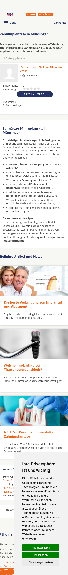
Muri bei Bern (11, 488)
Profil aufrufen (35, 94)
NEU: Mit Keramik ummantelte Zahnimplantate (28, 434)
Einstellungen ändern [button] (41, 562)
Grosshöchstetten (13, 480)
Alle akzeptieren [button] (41, 547)
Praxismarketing (13, 566)
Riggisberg (9, 491)
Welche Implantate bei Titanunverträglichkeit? (23, 367)
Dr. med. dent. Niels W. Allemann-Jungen (41, 68)
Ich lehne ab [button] (41, 555)
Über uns (9, 562)
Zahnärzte (60, 22)
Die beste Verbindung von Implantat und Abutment (33, 304)
